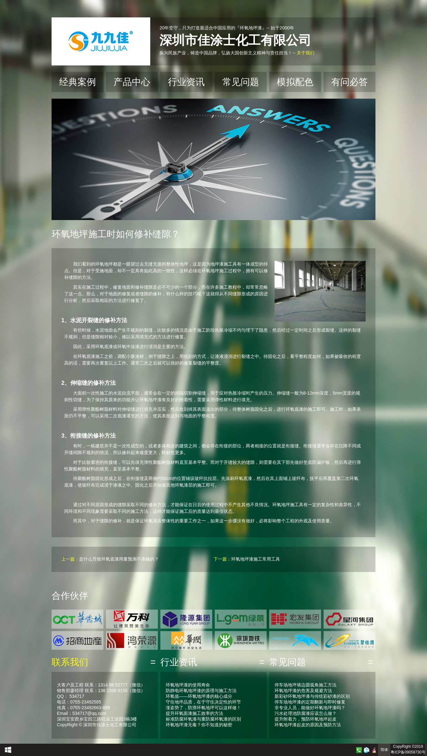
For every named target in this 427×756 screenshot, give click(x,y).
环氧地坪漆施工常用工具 (255, 559)
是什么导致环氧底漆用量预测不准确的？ (119, 559)
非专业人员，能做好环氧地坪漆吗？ (310, 707)
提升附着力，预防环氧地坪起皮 (306, 719)
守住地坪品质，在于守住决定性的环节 (203, 701)
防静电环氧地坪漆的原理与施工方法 (201, 690)
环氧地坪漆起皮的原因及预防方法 (308, 724)
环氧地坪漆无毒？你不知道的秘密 (199, 724)
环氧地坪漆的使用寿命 (188, 684)
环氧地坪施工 (214, 270)
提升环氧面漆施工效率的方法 (194, 713)
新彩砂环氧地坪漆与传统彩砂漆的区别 (312, 696)
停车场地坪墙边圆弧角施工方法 (306, 684)
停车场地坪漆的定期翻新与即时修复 (310, 701)
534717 (76, 696)
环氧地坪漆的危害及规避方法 (303, 690)
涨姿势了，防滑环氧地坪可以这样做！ (203, 707)
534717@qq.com (89, 713)
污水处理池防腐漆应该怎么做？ (306, 713)
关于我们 (305, 52)
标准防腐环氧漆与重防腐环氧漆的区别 (203, 719)
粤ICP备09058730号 (408, 752)
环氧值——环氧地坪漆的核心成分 (199, 696)
